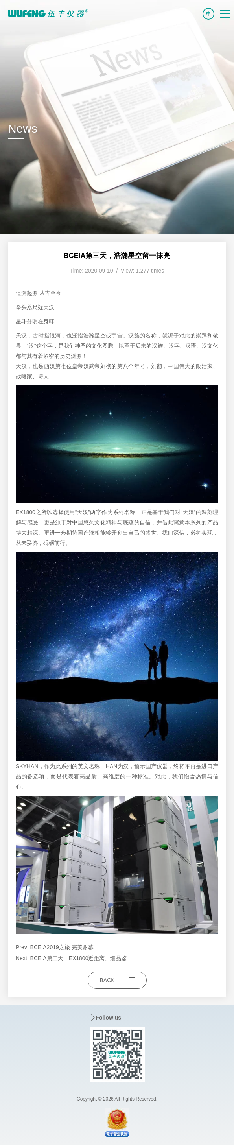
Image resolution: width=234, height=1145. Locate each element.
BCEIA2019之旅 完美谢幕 (62, 947)
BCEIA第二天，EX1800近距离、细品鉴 (78, 958)
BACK (117, 980)
